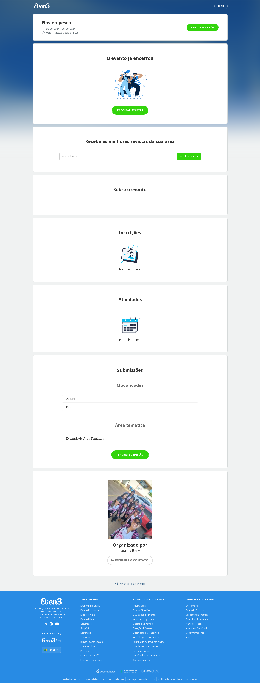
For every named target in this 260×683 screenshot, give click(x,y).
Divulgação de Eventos (144, 614)
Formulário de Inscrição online (149, 641)
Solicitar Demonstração (198, 614)
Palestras (85, 650)
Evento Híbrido (88, 619)
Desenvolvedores (195, 632)
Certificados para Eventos (146, 655)
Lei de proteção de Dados (141, 679)
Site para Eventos (142, 650)
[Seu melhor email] (118, 156)
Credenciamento (142, 660)
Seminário (85, 632)
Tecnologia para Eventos (146, 637)
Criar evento (192, 605)
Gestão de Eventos (143, 623)
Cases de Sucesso (195, 610)
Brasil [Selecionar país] (51, 650)
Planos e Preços (194, 623)
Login (221, 6)
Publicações (139, 605)
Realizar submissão (130, 454)
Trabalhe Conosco (72, 679)
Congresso (86, 623)
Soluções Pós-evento (144, 628)
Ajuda (189, 637)
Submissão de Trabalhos (146, 632)
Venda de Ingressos (143, 619)
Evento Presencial (89, 610)
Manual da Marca (95, 679)
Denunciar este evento (130, 583)
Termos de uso (116, 679)
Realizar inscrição (202, 27)
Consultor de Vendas (197, 619)
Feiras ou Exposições (91, 660)
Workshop (85, 637)
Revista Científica (141, 610)
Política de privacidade (170, 679)
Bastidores (191, 679)
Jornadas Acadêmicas (91, 641)
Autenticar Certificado (197, 628)
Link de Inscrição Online (145, 646)
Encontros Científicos (91, 655)
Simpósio (85, 628)
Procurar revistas (130, 110)
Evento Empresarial (90, 605)
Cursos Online (87, 646)
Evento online (87, 614)
